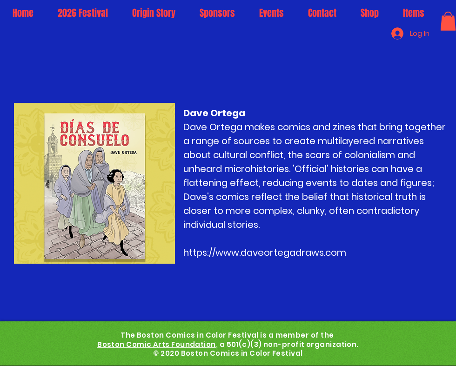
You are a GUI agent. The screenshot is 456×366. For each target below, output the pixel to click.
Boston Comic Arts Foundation (156, 344)
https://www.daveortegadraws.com (264, 252)
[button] (448, 21)
